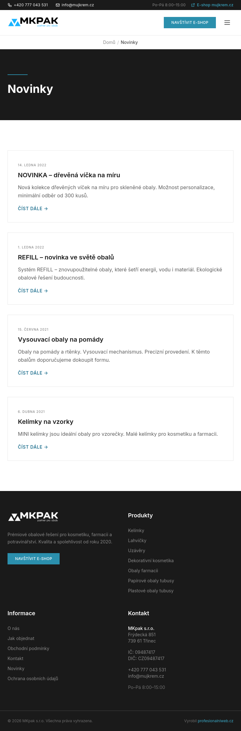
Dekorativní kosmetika (151, 560)
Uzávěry (136, 550)
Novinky (16, 668)
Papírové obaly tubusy (151, 580)
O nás (13, 628)
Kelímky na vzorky (45, 421)
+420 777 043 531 (28, 5)
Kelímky (136, 530)
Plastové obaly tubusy (151, 590)
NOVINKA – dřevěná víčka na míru (69, 175)
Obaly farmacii (143, 570)
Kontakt (15, 658)
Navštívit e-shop (189, 22)
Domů (109, 42)
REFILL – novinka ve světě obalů (66, 257)
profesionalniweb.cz (215, 720)
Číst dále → (33, 208)
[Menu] (227, 22)
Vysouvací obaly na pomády (61, 339)
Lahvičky (137, 540)
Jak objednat (21, 638)
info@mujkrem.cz (75, 5)
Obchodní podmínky (28, 648)
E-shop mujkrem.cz (212, 5)
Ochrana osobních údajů (33, 678)
